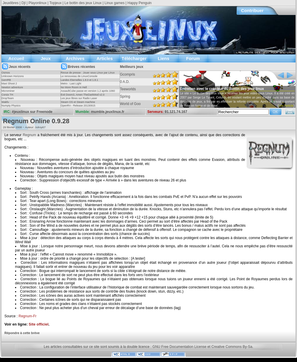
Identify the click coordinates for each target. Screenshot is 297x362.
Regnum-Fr (28, 316)
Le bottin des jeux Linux (83, 3)
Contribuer (252, 10)
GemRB (6, 80)
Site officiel (38, 324)
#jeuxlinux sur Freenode (32, 112)
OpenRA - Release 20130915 (78, 105)
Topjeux (56, 3)
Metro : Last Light (71, 83)
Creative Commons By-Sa (231, 347)
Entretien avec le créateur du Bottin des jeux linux (222, 89)
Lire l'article (286, 105)
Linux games (115, 3)
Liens (163, 58)
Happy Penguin (139, 3)
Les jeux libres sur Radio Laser (79, 98)
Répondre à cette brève (21, 333)
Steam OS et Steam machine (78, 102)
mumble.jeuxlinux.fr (107, 112)
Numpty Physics (11, 105)
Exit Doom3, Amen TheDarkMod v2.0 (82, 94)
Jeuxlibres (11, 3)
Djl (24, 3)
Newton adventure (12, 87)
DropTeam (7, 98)
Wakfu (5, 102)
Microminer (8, 90)
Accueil (16, 58)
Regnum (29, 135)
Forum (193, 58)
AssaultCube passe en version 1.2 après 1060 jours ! (88, 92)
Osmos (5, 72)
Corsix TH (7, 94)
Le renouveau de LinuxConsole (79, 76)
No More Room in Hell (74, 87)
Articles (104, 58)
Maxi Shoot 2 (9, 83)
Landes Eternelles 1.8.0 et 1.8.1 (79, 80)
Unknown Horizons (12, 76)
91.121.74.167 (176, 112)
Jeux (46, 58)
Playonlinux (38, 3)
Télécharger (133, 58)
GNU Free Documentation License (179, 347)
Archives (75, 58)
